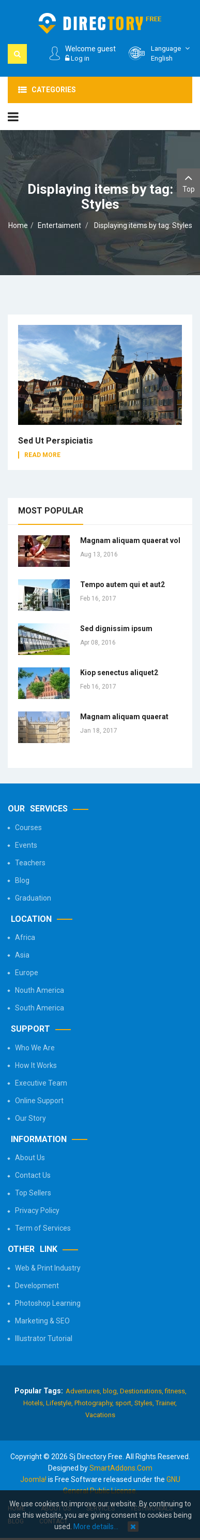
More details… (95, 1526)
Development (37, 1285)
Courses (28, 827)
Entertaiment (59, 225)
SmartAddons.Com (120, 1468)
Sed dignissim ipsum (116, 628)
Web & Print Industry (48, 1268)
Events (26, 845)
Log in (77, 58)
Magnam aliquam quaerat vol (130, 540)
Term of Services (43, 1228)
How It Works (36, 1065)
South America (39, 1008)
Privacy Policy (37, 1210)
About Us (30, 1157)
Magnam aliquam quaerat (124, 716)
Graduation (33, 898)
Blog (22, 880)
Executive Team (41, 1083)
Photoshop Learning (48, 1303)
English (171, 53)
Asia (22, 955)
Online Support (39, 1100)
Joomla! (33, 1479)
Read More (42, 455)
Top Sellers (33, 1193)
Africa (25, 937)
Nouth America (39, 990)
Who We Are (35, 1048)
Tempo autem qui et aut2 (122, 584)
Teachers (30, 863)
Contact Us (33, 1175)
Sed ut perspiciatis (55, 441)
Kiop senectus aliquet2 (119, 672)
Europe (26, 972)
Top (188, 182)
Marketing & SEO (42, 1321)
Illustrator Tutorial (43, 1338)
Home (18, 225)
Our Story (30, 1118)
